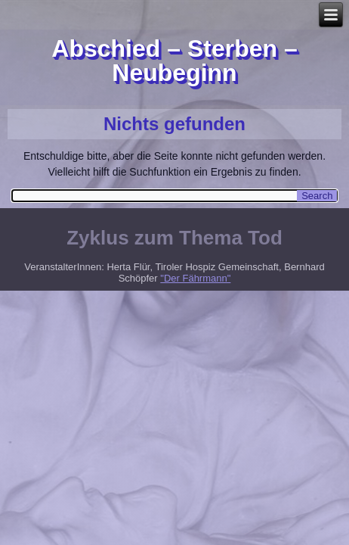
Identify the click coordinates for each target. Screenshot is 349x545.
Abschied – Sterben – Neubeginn (174, 60)
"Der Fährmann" (195, 278)
